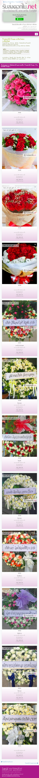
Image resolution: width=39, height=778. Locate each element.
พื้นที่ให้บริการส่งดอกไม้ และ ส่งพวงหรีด (13, 776)
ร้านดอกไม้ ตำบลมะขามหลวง (31, 763)
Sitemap (4, 776)
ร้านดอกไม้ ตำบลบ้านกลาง (7, 762)
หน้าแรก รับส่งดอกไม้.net (9, 2)
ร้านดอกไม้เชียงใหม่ (19, 2)
